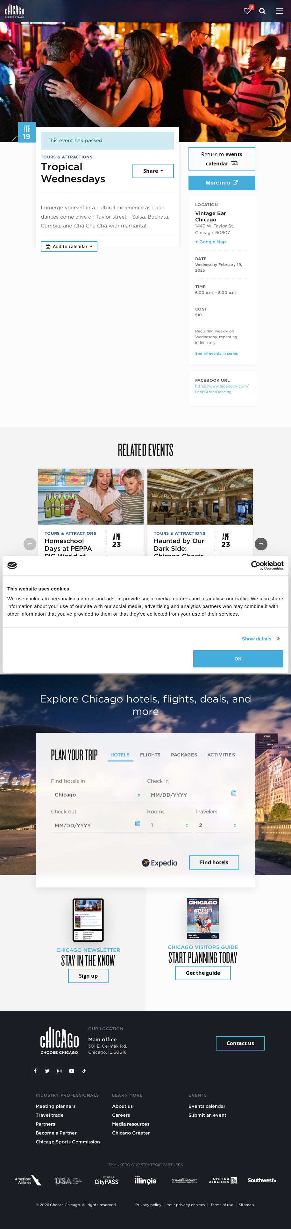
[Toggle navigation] (279, 11)
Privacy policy (148, 1205)
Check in (158, 781)
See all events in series (216, 353)
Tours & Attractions (66, 157)
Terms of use (221, 1205)
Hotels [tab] (120, 754)
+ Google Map (210, 241)
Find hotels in (68, 781)
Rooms (156, 811)
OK (238, 658)
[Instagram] (59, 1071)
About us (122, 1106)
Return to (221, 159)
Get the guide (203, 972)
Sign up (88, 975)
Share (151, 170)
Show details (257, 638)
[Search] (262, 11)
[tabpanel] (145, 824)
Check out (63, 811)
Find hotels (214, 862)
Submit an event (207, 1115)
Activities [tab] (221, 754)
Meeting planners (55, 1106)
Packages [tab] (184, 754)
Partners (45, 1124)
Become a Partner (56, 1132)
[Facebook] (35, 1071)
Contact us (240, 1043)
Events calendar (206, 1106)
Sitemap (246, 1205)
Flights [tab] (150, 754)
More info (222, 182)
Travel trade (50, 1115)
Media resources (130, 1124)
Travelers (206, 811)
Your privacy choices (186, 1205)
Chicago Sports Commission (68, 1141)
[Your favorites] (247, 11)
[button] (261, 544)
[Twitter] (47, 1071)
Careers (121, 1115)
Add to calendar (67, 246)
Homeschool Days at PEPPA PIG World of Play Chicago (68, 552)
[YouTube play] (72, 1071)
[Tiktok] (84, 1071)
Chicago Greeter (131, 1132)
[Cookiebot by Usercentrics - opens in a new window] (256, 565)
